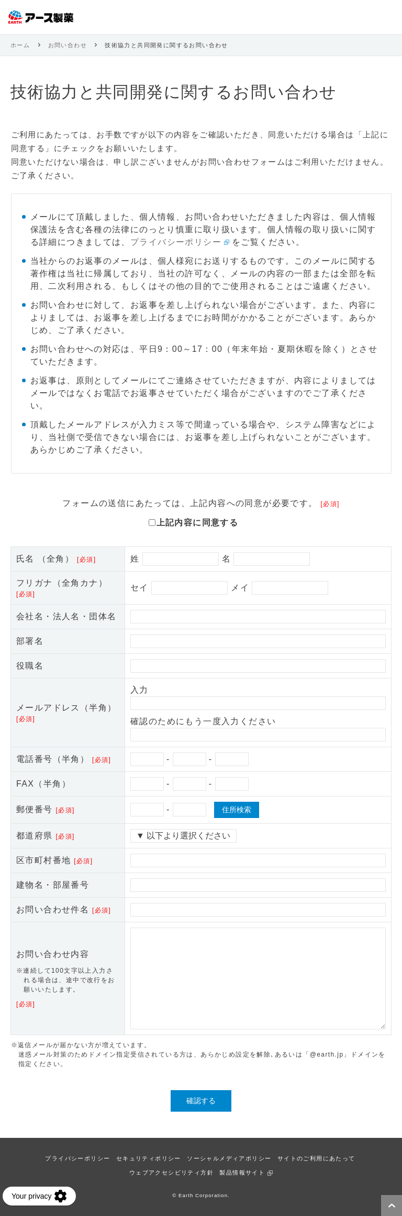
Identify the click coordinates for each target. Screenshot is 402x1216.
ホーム (20, 45)
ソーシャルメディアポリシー (229, 1158)
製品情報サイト (242, 1172)
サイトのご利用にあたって (316, 1158)
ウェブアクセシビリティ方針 (171, 1172)
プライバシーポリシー (175, 242)
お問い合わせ (67, 45)
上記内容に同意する (198, 522)
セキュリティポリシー (148, 1158)
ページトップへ (391, 1205)
